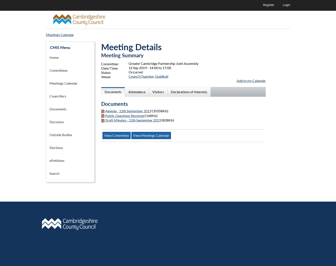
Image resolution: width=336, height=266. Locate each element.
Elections (56, 148)
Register (268, 5)
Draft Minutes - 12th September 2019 (133, 120)
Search (54, 173)
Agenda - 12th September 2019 (128, 111)
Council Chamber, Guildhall (148, 76)
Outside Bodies (61, 135)
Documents (58, 109)
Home (54, 57)
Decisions (57, 122)
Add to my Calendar (251, 81)
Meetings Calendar (64, 83)
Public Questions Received (124, 116)
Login (286, 5)
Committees (59, 70)
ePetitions (57, 160)
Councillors (58, 96)
